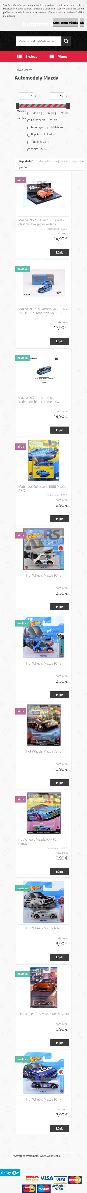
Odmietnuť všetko (66, 22)
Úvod (20, 70)
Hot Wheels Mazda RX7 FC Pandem (37, 841)
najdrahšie (61, 161)
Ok (82, 22)
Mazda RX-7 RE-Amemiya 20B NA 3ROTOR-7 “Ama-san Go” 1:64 (43, 311)
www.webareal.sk (50, 1156)
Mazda (28, 70)
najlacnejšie (43, 161)
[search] (66, 41)
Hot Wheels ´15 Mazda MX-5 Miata (44, 1014)
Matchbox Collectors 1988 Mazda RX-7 (42, 489)
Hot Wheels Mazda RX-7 (43, 1099)
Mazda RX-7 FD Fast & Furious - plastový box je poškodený (41, 222)
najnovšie (78, 161)
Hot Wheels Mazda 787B (44, 751)
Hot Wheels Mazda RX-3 (43, 575)
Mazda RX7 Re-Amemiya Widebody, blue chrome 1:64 (38, 400)
